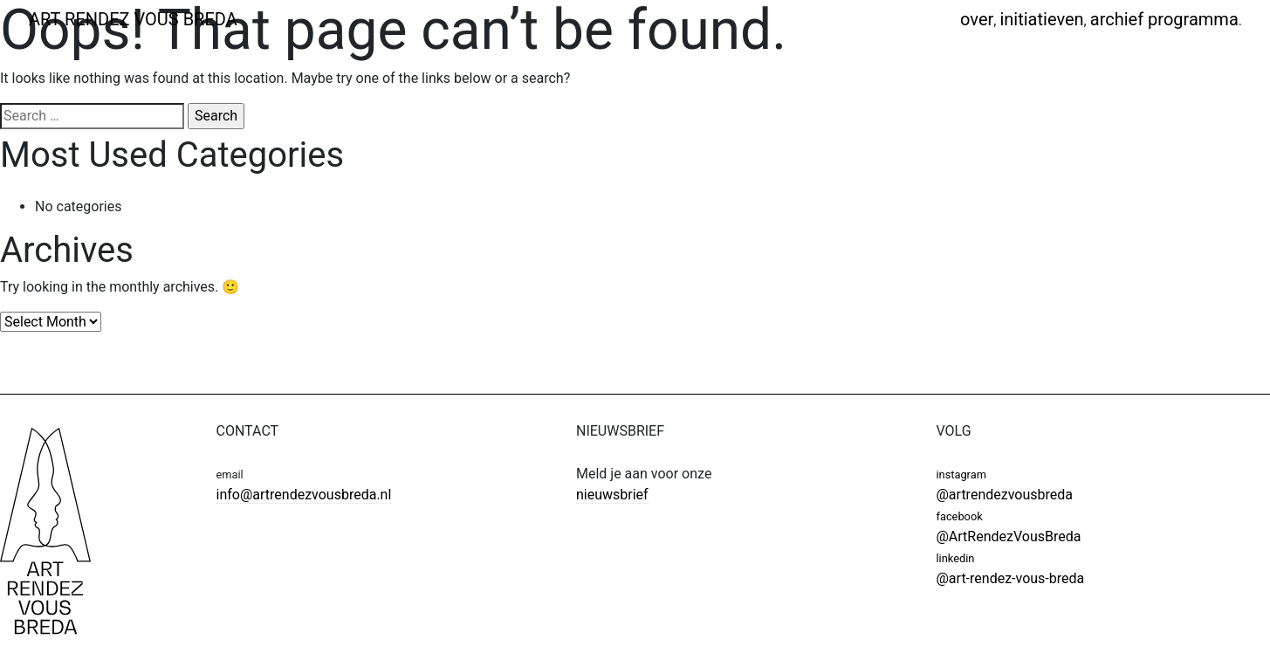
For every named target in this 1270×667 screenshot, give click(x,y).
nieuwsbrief (612, 494)
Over (976, 19)
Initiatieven (1041, 19)
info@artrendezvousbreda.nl (304, 494)
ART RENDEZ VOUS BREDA (133, 19)
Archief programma (1164, 19)
